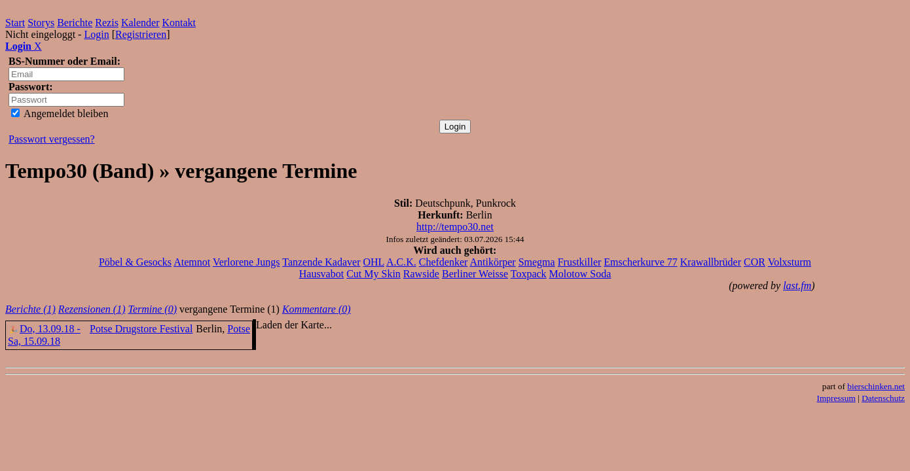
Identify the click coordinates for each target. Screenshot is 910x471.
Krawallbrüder (710, 262)
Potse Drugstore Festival (141, 328)
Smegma (537, 262)
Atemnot (191, 262)
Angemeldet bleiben (59, 113)
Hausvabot (321, 273)
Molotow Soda (580, 273)
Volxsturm (789, 262)
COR (754, 262)
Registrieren (140, 34)
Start (15, 22)
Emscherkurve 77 (640, 262)
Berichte (74, 22)
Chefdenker (443, 262)
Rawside (421, 273)
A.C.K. (401, 262)
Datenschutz (883, 398)
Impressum (836, 398)
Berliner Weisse (475, 273)
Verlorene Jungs (246, 262)
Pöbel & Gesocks (135, 262)
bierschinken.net (876, 386)
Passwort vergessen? (52, 139)
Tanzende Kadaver (321, 262)
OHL (373, 262)
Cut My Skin (373, 273)
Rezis (106, 22)
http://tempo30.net (455, 226)
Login (96, 34)
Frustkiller (580, 262)
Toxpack (529, 273)
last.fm (797, 285)
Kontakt (179, 22)
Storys (40, 22)
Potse (238, 328)
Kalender (140, 22)
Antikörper (492, 262)
